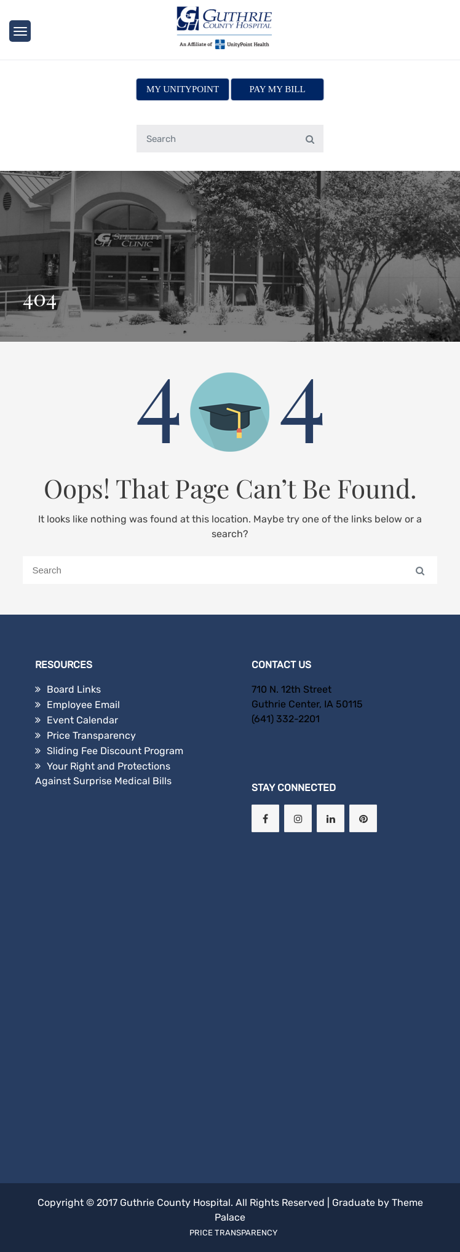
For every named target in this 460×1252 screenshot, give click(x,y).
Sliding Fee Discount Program (115, 751)
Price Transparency (91, 735)
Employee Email (83, 705)
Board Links (74, 689)
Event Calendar (82, 720)
